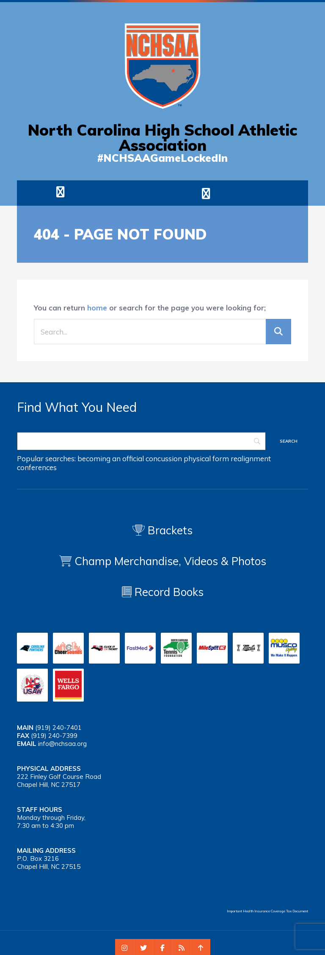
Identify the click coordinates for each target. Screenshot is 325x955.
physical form (206, 458)
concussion (164, 458)
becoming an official (110, 458)
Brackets (162, 530)
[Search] (141, 441)
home (97, 307)
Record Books (163, 592)
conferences (37, 467)
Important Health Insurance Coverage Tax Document (267, 911)
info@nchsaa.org (62, 744)
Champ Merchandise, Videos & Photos (170, 561)
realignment (251, 458)
